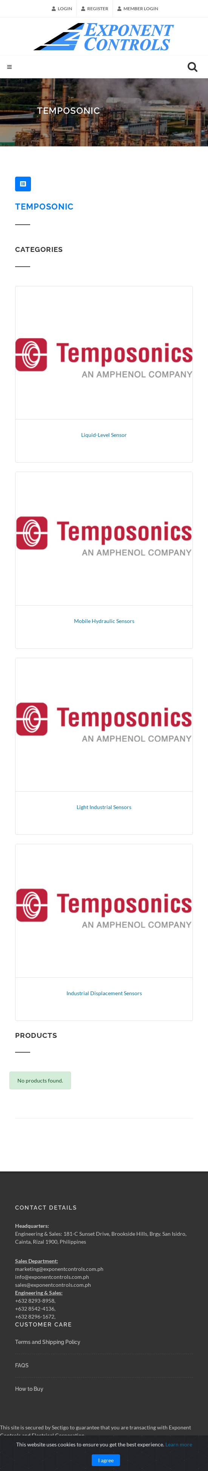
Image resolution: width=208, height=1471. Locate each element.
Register (94, 8)
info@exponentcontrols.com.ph (52, 1277)
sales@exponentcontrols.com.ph (53, 1284)
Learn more (178, 1444)
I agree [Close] (106, 1460)
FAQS (22, 1365)
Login (62, 8)
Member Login (137, 8)
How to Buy (29, 1389)
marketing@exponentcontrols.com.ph (59, 1269)
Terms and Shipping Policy (47, 1342)
